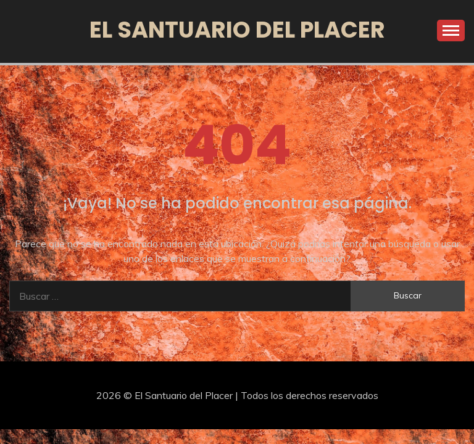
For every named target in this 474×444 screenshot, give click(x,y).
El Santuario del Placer (237, 30)
